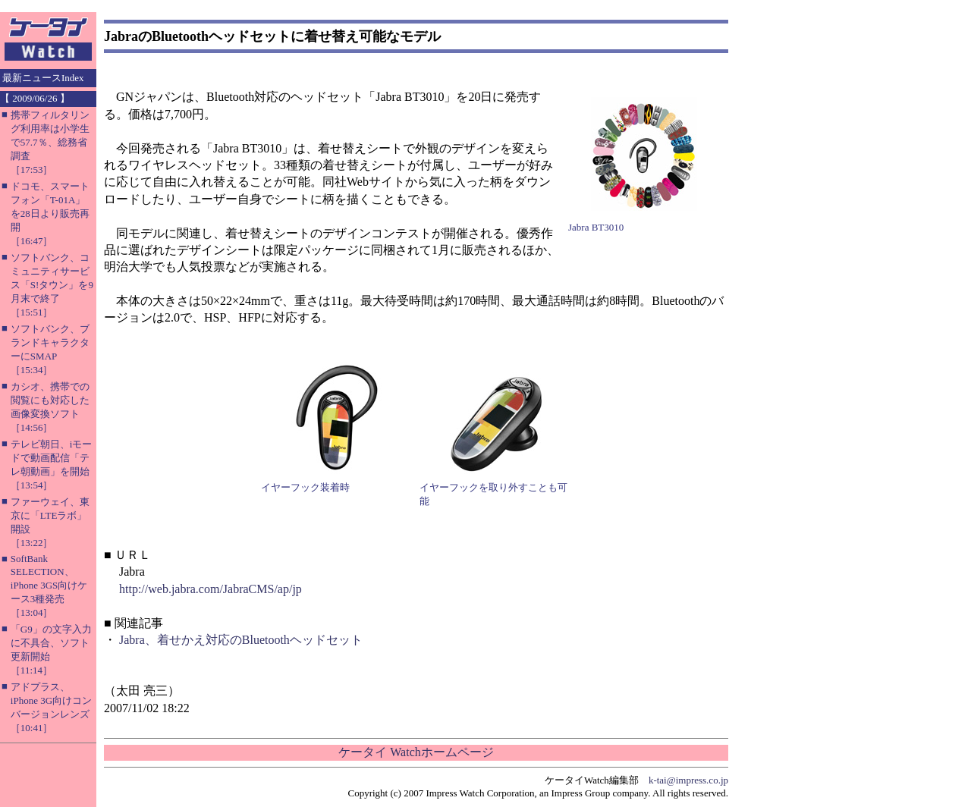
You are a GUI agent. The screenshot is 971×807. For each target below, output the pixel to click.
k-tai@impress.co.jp (688, 780)
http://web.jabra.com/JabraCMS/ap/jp (210, 588)
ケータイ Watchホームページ (415, 752)
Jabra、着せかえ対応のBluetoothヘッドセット (241, 639)
